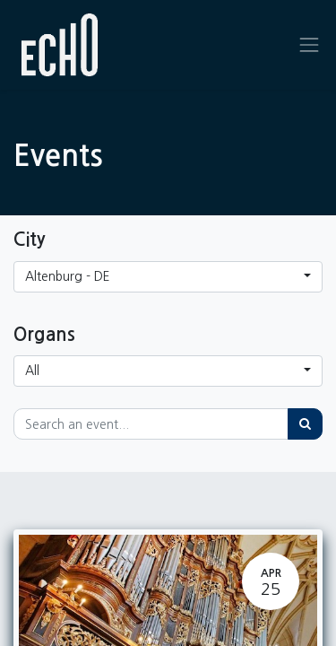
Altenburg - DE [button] (67, 276)
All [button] (32, 370)
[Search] (305, 424)
